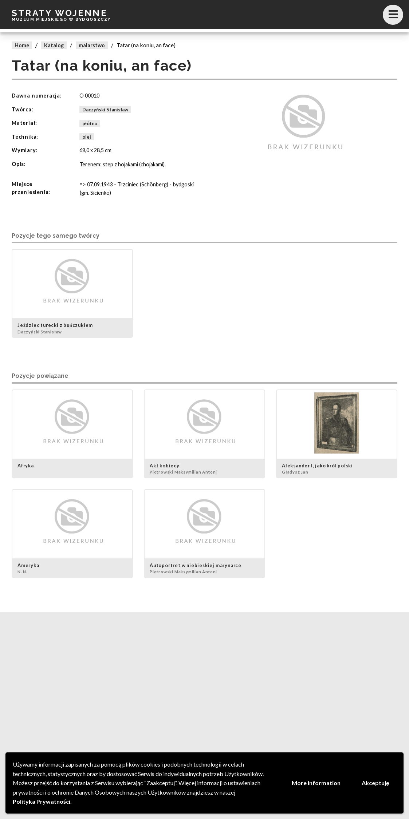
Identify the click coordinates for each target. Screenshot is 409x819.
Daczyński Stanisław (105, 109)
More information (316, 782)
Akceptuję (375, 782)
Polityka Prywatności (41, 801)
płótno (89, 123)
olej (86, 137)
